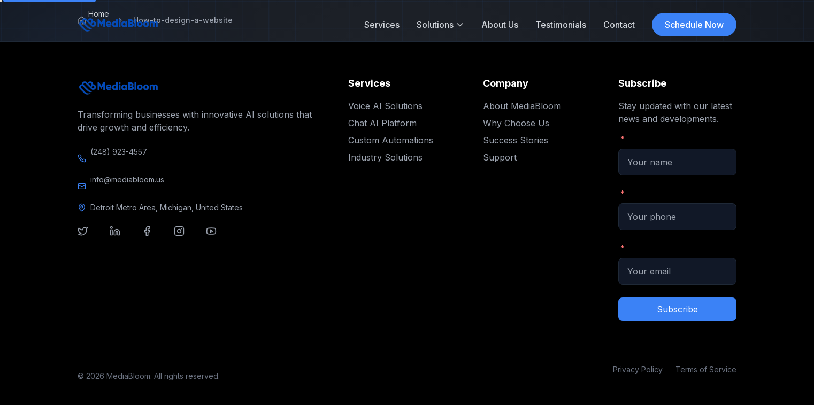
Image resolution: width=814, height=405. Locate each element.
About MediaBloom (522, 106)
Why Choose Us (516, 123)
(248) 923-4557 (118, 151)
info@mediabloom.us (127, 179)
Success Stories (515, 140)
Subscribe (677, 309)
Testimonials (560, 24)
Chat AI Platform (382, 123)
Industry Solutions (385, 157)
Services (382, 24)
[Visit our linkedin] (121, 237)
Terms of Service (705, 369)
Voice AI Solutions (385, 106)
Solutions (440, 24)
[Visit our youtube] (217, 237)
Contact (619, 24)
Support (500, 157)
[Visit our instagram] (185, 237)
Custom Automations (390, 140)
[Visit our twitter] (89, 237)
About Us (499, 24)
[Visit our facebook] (153, 237)
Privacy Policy (638, 369)
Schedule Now (694, 24)
